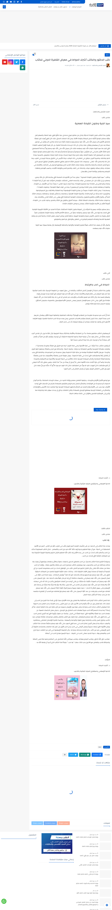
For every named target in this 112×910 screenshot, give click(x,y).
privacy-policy (76, 2)
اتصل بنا (57, 2)
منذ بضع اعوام (93, 834)
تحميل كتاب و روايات (60, 6)
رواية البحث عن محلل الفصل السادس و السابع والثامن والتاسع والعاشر (87, 903)
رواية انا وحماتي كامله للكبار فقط (87, 874)
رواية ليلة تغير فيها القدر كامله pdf (87, 893)
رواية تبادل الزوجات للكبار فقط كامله (87, 837)
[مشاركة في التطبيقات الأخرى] (64, 754)
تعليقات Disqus (37, 823)
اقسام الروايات (76, 6)
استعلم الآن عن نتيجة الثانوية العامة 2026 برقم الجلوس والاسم (75, 45)
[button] (97, 755)
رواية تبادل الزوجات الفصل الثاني (88, 865)
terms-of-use (65, 2)
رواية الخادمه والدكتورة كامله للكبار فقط (87, 884)
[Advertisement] (56, 26)
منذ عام (95, 890)
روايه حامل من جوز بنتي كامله (89, 855)
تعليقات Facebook (50, 823)
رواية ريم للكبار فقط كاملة (90, 846)
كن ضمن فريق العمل (46, 2)
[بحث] (4, 6)
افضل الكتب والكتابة (45, 6)
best (107, 55)
